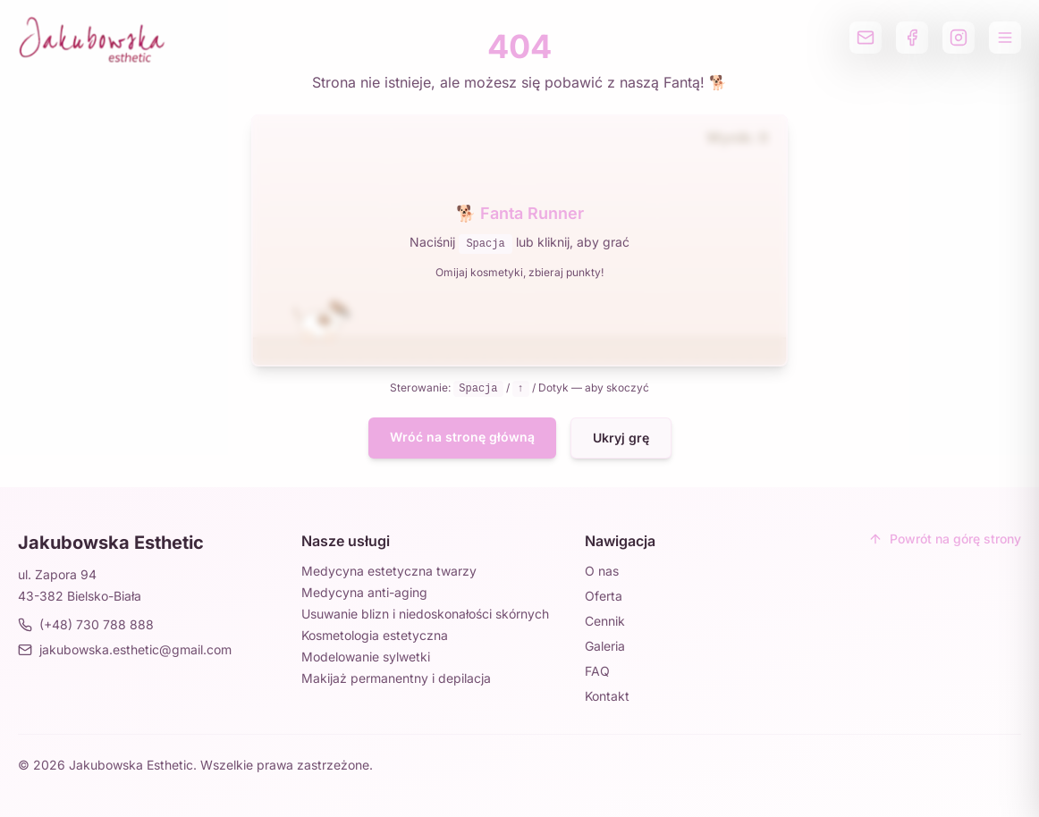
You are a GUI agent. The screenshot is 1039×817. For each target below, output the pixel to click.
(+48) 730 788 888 (86, 624)
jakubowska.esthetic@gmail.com (125, 649)
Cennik (605, 620)
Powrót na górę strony (944, 538)
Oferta (603, 595)
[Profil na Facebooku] (912, 37)
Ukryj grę (621, 437)
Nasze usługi (345, 541)
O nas (602, 570)
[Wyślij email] (865, 37)
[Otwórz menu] (1005, 37)
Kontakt (607, 695)
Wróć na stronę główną (462, 436)
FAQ (597, 670)
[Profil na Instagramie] (958, 37)
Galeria (605, 645)
